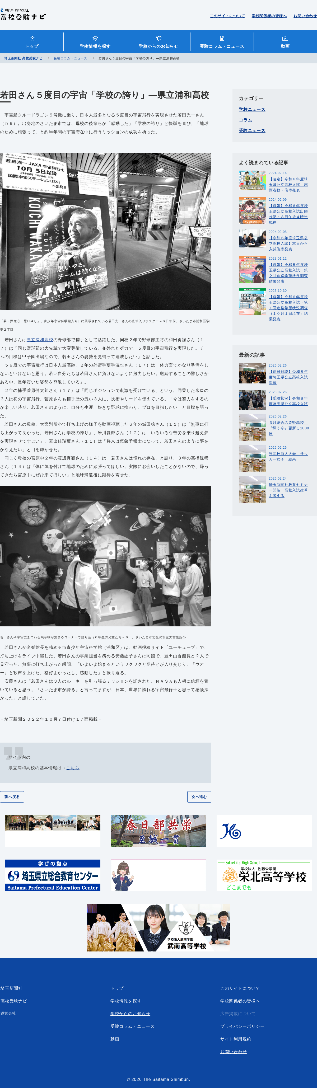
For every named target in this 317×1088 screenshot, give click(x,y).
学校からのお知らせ (159, 46)
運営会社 (8, 1013)
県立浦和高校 (40, 339)
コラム (245, 120)
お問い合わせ (305, 16)
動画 (285, 46)
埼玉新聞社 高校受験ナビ (23, 17)
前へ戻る (12, 797)
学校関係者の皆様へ (269, 16)
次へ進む (199, 797)
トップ (31, 46)
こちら (72, 768)
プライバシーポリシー (242, 1026)
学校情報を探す (95, 46)
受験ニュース (252, 130)
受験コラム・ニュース (222, 46)
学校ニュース (252, 109)
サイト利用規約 (235, 1039)
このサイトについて (227, 16)
